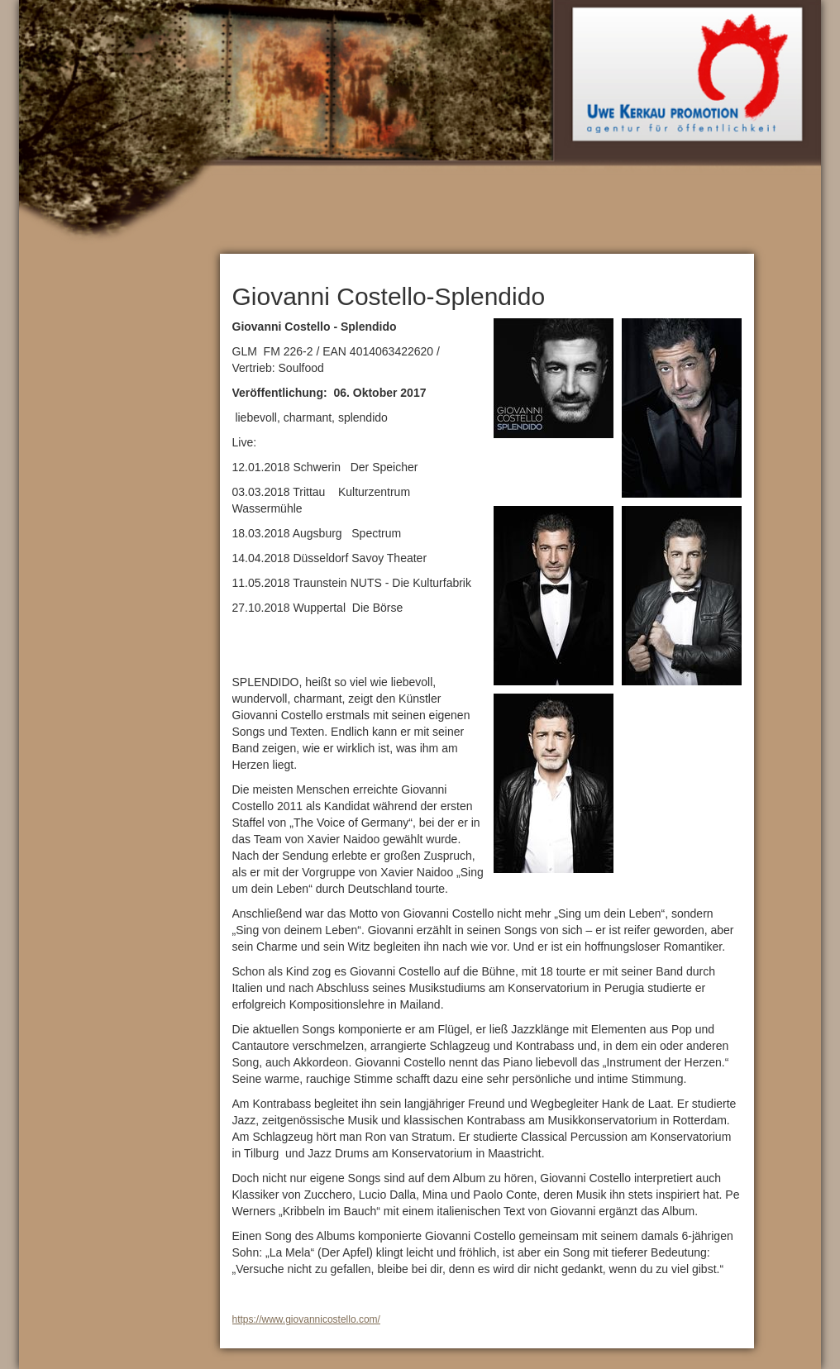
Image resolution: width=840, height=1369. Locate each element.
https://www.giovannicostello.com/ (306, 1319)
